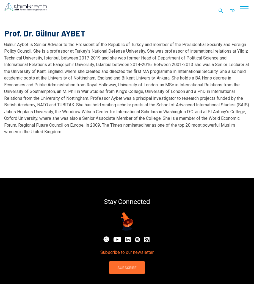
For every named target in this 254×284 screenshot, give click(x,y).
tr (233, 14)
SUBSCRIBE (127, 267)
